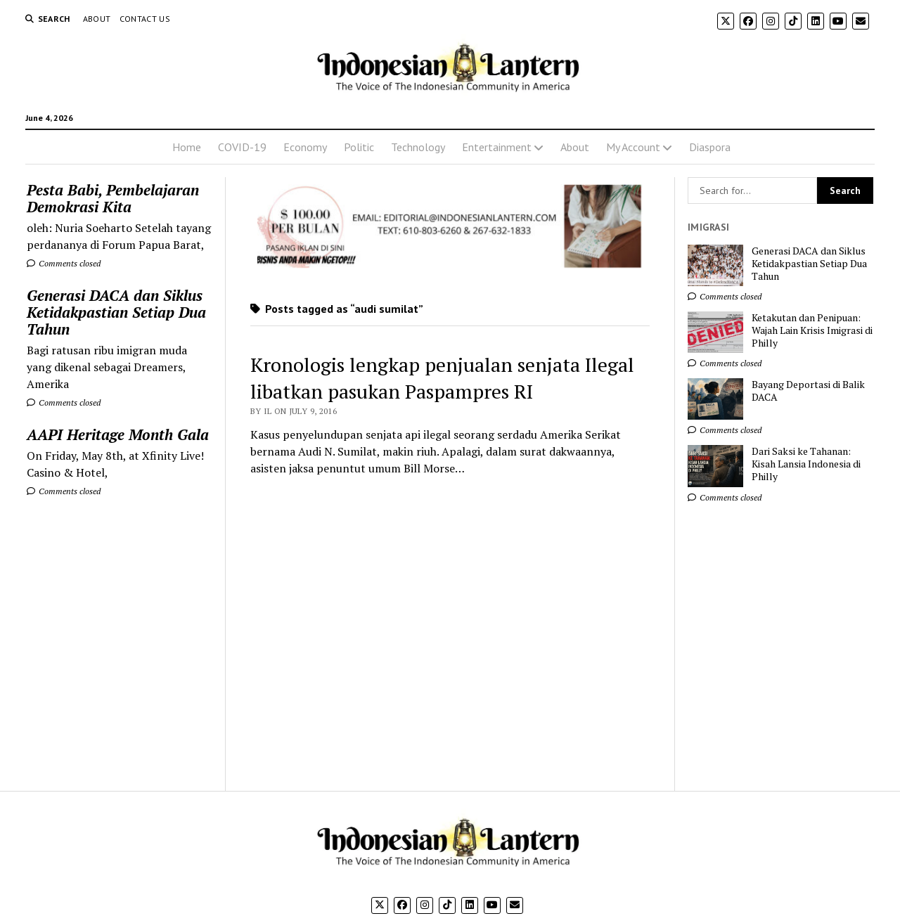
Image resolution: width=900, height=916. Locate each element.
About (97, 18)
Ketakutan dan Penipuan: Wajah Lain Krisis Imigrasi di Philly (812, 330)
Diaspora (710, 147)
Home (186, 147)
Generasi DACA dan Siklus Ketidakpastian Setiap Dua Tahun (116, 312)
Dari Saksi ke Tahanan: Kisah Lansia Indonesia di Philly (806, 464)
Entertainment (497, 147)
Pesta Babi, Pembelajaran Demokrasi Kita (113, 198)
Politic (359, 147)
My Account (633, 147)
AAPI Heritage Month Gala (118, 434)
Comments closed (64, 263)
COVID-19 (242, 147)
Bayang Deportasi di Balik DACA (808, 391)
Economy (305, 147)
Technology (418, 147)
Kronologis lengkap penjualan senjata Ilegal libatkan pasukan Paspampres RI (442, 377)
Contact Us (145, 18)
